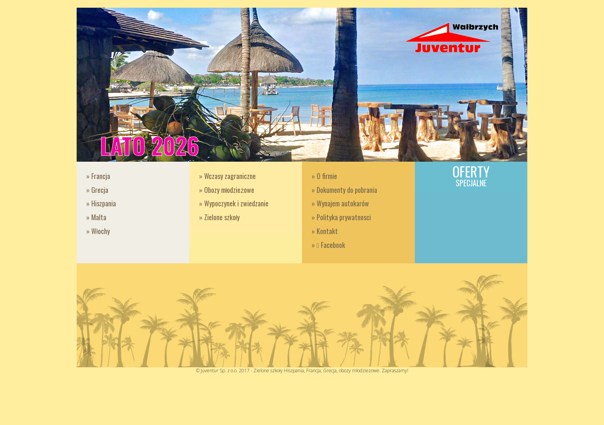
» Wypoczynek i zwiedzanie (233, 203)
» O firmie (324, 176)
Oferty (471, 175)
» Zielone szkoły (219, 217)
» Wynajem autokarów (340, 203)
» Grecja (97, 190)
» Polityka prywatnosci (341, 217)
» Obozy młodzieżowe (227, 190)
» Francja (98, 176)
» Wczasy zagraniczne (227, 176)
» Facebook (328, 245)
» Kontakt (325, 231)
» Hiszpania (101, 203)
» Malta (96, 217)
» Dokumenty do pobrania (344, 190)
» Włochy (98, 231)
